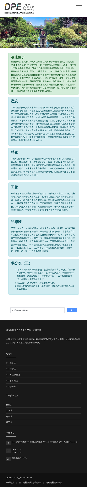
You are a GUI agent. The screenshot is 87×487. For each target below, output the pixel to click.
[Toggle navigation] (79, 5)
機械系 (9, 404)
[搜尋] (37, 310)
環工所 (9, 422)
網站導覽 (10, 482)
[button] (6, 32)
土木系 (9, 410)
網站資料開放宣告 (54, 482)
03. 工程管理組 (13, 374)
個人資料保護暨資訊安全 (30, 482)
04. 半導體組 (12, 380)
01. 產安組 (11, 362)
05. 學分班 (11, 386)
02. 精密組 (11, 368)
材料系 (9, 416)
